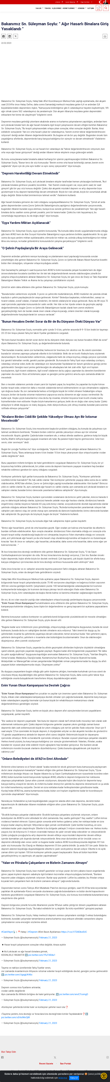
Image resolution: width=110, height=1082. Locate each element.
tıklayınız (62, 1077)
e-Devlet (57, 2)
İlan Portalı (65, 1063)
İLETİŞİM (91, 8)
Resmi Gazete (46, 1063)
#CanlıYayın (7, 932)
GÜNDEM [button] (81, 8)
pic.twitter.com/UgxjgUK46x (18, 974)
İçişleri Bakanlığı (70, 2)
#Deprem (33, 932)
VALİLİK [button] (38, 8)
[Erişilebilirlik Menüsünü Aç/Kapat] (104, 1076)
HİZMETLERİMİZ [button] (69, 8)
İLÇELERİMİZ (56, 8)
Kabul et (74, 1078)
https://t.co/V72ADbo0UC (74, 932)
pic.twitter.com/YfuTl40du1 (41, 955)
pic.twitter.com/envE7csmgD (73, 994)
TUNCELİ (48, 8)
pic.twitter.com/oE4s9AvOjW (15, 1017)
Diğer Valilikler (85, 2)
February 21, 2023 (48, 937)
